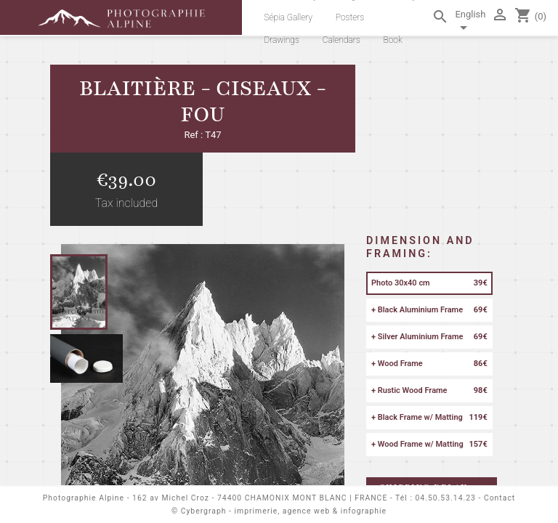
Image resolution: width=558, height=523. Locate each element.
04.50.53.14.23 (446, 498)
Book (392, 40)
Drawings (281, 40)
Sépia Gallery (288, 17)
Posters (350, 17)
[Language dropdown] (470, 23)
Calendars (341, 40)
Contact (499, 498)
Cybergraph (204, 511)
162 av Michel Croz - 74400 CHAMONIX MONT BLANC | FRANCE (259, 498)
